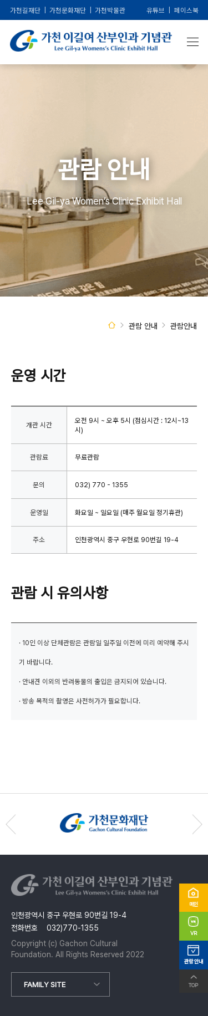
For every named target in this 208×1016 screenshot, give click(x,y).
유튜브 (155, 10)
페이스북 (186, 10)
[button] (197, 824)
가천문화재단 (67, 10)
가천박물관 (110, 10)
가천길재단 (25, 10)
